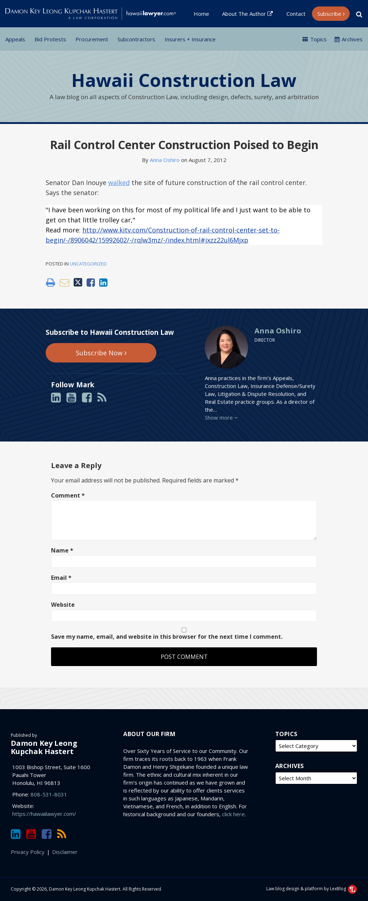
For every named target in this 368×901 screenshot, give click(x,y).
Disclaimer (65, 851)
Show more (221, 417)
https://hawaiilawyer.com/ (44, 813)
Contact (295, 13)
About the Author (247, 13)
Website (63, 605)
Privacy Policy (28, 851)
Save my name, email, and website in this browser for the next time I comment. (166, 637)
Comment (68, 495)
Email (61, 578)
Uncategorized (88, 263)
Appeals (15, 39)
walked (119, 182)
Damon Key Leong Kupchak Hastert (44, 747)
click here (233, 814)
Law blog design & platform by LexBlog (311, 889)
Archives (349, 39)
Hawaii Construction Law (184, 80)
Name (62, 550)
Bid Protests (50, 39)
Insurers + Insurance (190, 39)
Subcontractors (136, 39)
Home (201, 13)
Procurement (91, 39)
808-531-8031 (49, 794)
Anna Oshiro (165, 159)
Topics (315, 39)
